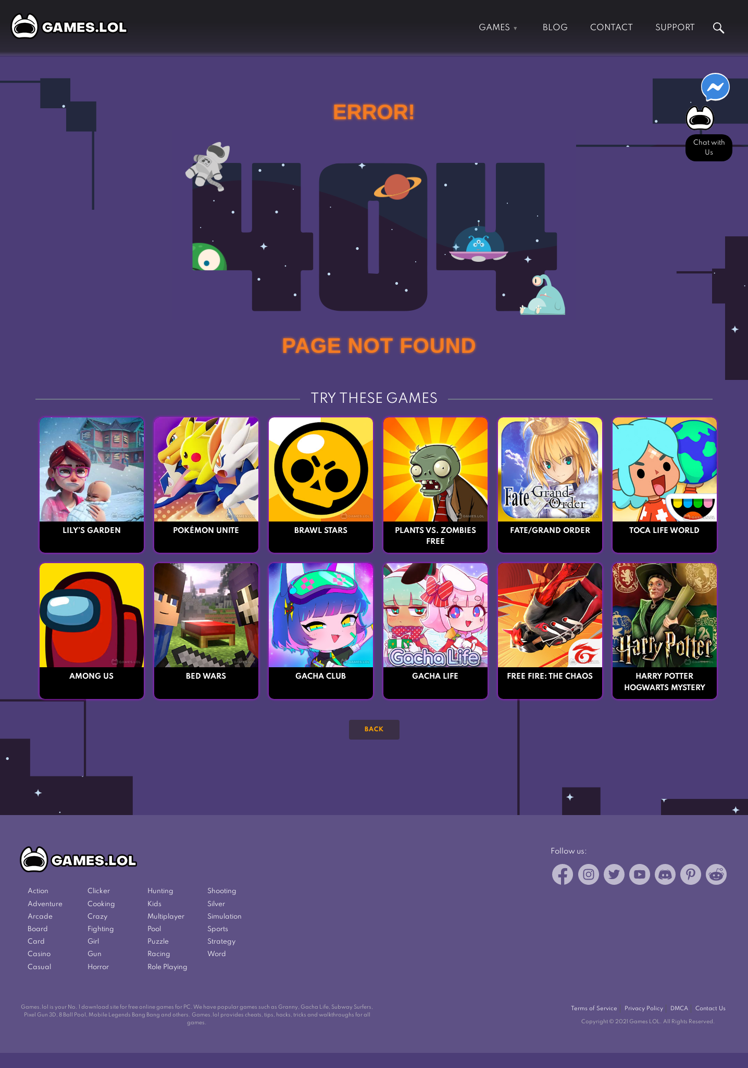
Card (36, 941)
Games (494, 27)
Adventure (45, 904)
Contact (611, 27)
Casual (39, 967)
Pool (154, 929)
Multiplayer (165, 916)
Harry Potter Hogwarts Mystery (664, 682)
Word (216, 954)
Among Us (91, 676)
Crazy (97, 916)
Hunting (160, 891)
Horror (98, 967)
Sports (217, 929)
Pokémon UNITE (206, 531)
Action (38, 891)
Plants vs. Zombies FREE (435, 536)
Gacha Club (320, 676)
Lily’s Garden (92, 531)
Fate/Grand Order (550, 531)
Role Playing (167, 967)
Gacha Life (435, 676)
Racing (158, 954)
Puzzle (158, 941)
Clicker (99, 891)
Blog (555, 27)
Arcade (40, 916)
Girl (93, 941)
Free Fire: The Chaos (550, 676)
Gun (95, 954)
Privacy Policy (644, 1009)
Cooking (101, 904)
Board (38, 929)
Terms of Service (594, 1009)
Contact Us (710, 1009)
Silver (216, 904)
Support (675, 27)
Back (374, 730)
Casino (39, 954)
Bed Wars (206, 676)
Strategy (221, 941)
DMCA (679, 1009)
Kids (154, 904)
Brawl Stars (320, 531)
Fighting (101, 929)
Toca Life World (664, 531)
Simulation (224, 916)
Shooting (221, 891)
